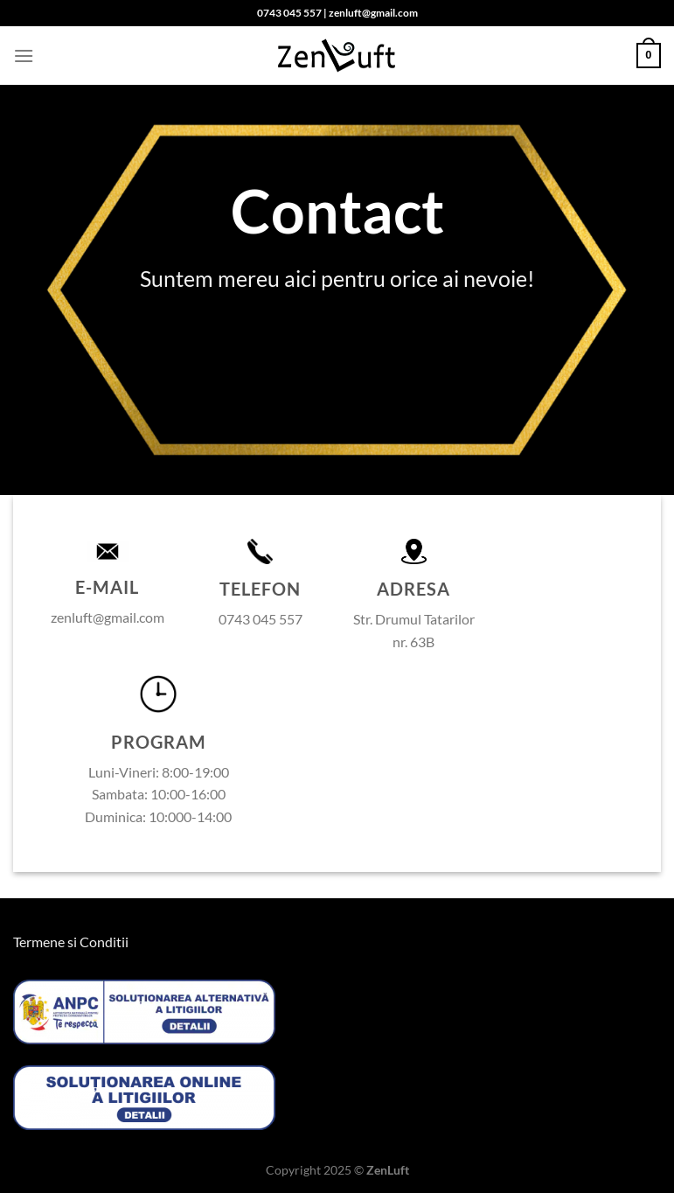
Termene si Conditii (71, 941)
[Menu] (23, 55)
